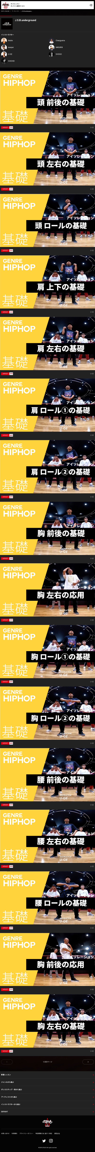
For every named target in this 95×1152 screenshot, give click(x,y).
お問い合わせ (5, 1133)
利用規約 (14, 1133)
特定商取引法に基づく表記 (44, 1133)
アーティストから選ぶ (9, 1097)
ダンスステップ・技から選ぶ (11, 1089)
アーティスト (15, 11)
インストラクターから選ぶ (10, 1104)
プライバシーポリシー (26, 1133)
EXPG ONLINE (5, 11)
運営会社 (57, 1133)
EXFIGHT (4, 1112)
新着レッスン (6, 1075)
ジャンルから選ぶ (7, 1082)
